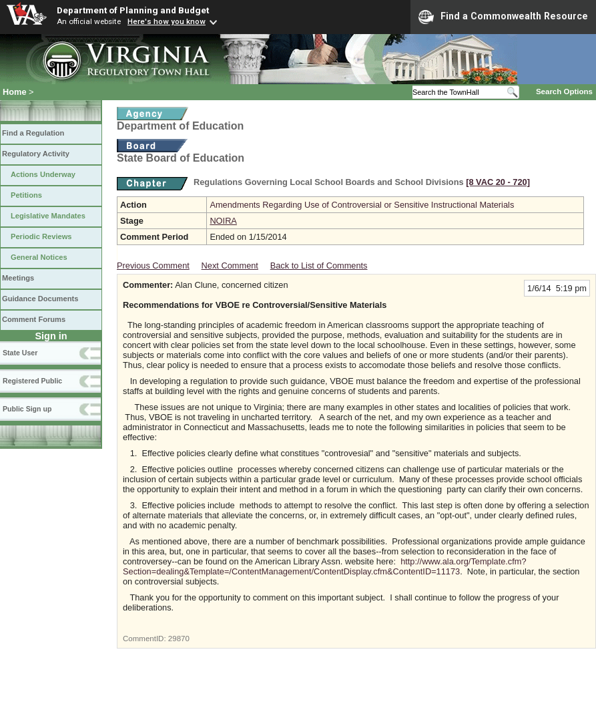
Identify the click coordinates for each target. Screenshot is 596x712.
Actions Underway (43, 174)
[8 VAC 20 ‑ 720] (498, 182)
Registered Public (32, 381)
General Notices (39, 257)
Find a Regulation (33, 133)
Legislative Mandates (48, 216)
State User (20, 353)
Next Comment (230, 265)
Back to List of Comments (319, 265)
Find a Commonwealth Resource (503, 16)
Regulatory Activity (35, 154)
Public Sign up (27, 409)
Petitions (26, 195)
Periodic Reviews (41, 236)
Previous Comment (153, 265)
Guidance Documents (40, 299)
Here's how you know (166, 21)
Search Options (564, 91)
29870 (179, 639)
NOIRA (223, 221)
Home (15, 92)
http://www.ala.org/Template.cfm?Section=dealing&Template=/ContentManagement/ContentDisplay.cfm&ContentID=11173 (325, 566)
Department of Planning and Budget (133, 10)
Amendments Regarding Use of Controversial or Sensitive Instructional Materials (362, 205)
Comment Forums (33, 319)
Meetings (18, 278)
